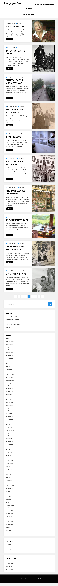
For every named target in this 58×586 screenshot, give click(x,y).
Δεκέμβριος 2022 (10, 436)
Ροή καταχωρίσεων (10, 566)
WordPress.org (9, 572)
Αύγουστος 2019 (9, 516)
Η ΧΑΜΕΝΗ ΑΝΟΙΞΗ (10, 325)
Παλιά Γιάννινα (9, 552)
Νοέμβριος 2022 (9, 438)
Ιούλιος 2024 (9, 397)
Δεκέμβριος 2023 (10, 411)
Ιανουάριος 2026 (9, 347)
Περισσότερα (9, 41)
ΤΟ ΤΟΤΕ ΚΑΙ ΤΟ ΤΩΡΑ (17, 222)
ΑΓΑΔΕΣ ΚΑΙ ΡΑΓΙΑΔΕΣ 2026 (12, 322)
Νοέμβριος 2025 (9, 352)
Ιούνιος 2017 (9, 533)
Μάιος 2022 (8, 452)
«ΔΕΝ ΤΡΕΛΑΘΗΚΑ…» (16, 29)
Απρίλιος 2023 (9, 430)
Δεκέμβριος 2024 (10, 383)
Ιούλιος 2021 (9, 475)
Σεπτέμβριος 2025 (10, 358)
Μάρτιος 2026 (9, 341)
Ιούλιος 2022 (9, 450)
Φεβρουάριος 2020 (10, 508)
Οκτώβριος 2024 (9, 389)
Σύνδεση (8, 564)
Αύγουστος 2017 (9, 527)
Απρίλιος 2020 (9, 502)
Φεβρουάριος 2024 (10, 405)
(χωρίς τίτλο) (9, 330)
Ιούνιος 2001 (9, 536)
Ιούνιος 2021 (9, 477)
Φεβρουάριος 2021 (10, 488)
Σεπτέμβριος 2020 (10, 491)
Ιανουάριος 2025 (9, 380)
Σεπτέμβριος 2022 (10, 444)
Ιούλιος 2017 (9, 530)
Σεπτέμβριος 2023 (10, 419)
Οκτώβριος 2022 (9, 441)
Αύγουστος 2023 (9, 422)
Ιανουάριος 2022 (9, 461)
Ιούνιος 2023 (9, 425)
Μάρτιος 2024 (9, 402)
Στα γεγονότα (14, 5)
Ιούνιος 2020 (9, 500)
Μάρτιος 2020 (9, 505)
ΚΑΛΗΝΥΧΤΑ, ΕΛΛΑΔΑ (11, 319)
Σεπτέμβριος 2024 (10, 391)
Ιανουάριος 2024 (9, 408)
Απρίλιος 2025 (9, 372)
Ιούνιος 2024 (9, 400)
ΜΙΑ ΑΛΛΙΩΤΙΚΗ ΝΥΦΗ (17, 276)
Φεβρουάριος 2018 (10, 522)
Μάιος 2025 (8, 369)
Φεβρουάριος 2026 (10, 344)
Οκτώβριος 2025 (9, 355)
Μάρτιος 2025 (9, 375)
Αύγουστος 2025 (9, 361)
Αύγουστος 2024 (9, 394)
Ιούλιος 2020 (9, 497)
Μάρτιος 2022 (9, 458)
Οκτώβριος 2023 (9, 416)
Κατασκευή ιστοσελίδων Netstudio (33, 581)
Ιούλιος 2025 (9, 364)
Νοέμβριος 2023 (9, 413)
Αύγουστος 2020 (9, 494)
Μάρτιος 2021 (9, 486)
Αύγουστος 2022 (9, 447)
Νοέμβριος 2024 (9, 386)
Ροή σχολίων (9, 569)
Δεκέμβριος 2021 (10, 463)
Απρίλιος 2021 (9, 483)
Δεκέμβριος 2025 (10, 350)
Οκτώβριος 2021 (9, 469)
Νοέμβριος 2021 (9, 466)
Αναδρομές (19, 25)
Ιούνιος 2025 (9, 366)
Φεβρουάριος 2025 (10, 377)
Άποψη (7, 550)
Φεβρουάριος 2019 (10, 519)
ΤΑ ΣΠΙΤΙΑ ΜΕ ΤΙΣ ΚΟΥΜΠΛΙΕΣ (13, 327)
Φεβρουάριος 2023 (10, 433)
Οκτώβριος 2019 (9, 513)
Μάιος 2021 (8, 480)
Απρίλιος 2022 (9, 455)
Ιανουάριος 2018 (9, 525)
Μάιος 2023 (8, 427)
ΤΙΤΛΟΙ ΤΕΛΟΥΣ (13, 139)
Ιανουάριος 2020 (9, 511)
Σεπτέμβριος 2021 (10, 472)
